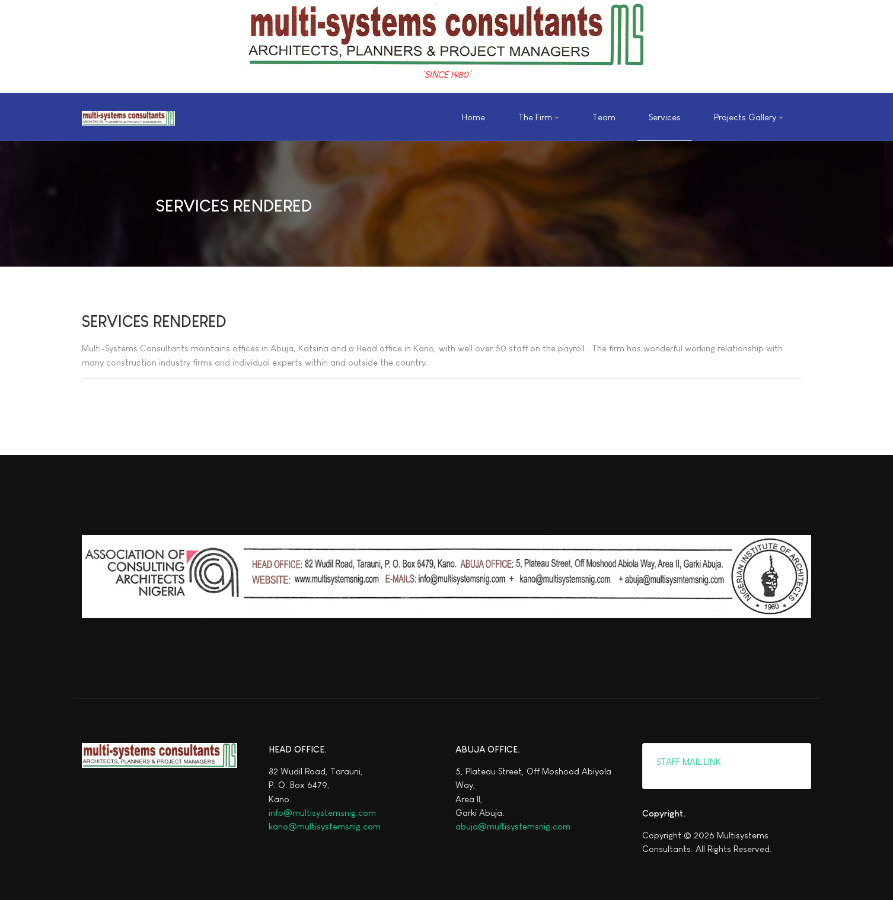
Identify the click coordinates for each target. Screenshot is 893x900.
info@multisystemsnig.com (322, 813)
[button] (538, 117)
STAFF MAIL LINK (687, 762)
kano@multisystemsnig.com (325, 826)
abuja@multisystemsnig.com (512, 826)
